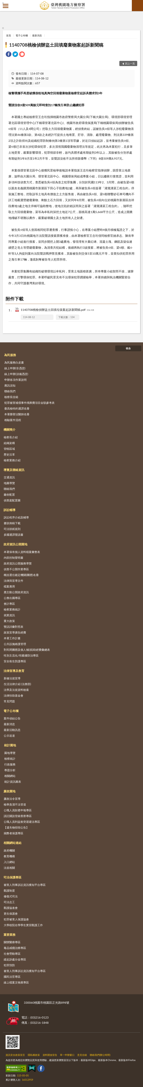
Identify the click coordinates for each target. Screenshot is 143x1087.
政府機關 (9, 850)
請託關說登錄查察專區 (18, 816)
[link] (8, 54)
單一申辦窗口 (67, 1054)
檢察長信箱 (11, 397)
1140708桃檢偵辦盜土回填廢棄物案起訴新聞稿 (56, 45)
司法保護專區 (12, 877)
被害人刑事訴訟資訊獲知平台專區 (25, 884)
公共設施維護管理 (15, 644)
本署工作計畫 (12, 638)
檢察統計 (9, 758)
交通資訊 (9, 477)
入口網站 (9, 862)
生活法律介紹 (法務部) (17, 684)
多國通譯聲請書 (13, 534)
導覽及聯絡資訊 (14, 470)
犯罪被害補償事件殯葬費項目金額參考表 (29, 402)
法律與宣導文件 (13, 580)
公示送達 (9, 735)
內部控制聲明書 (13, 557)
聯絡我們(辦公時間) (100, 1054)
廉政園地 (9, 791)
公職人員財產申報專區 (18, 810)
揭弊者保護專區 (13, 833)
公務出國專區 (12, 598)
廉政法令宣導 (12, 798)
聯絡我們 (9, 391)
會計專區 (9, 603)
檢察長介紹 (11, 437)
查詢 (137, 5)
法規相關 (9, 867)
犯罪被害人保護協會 (16, 919)
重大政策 (9, 621)
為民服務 (10, 355)
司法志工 (9, 902)
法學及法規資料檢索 (16, 689)
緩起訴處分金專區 (15, 959)
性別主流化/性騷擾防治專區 (21, 655)
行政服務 (9, 764)
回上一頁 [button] (130, 63)
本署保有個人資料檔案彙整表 (22, 552)
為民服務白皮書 (14, 362)
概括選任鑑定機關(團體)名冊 (21, 575)
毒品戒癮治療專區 (15, 948)
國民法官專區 (12, 976)
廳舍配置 (9, 494)
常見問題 (9, 701)
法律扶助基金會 (13, 695)
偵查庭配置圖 (12, 500)
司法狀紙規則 (12, 529)
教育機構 (9, 856)
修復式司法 (11, 896)
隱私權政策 (34, 1054)
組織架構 (9, 443)
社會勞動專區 (12, 953)
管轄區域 (9, 448)
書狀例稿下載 (12, 523)
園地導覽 (9, 752)
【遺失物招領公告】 (16, 827)
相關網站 (9, 775)
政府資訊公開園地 (15, 544)
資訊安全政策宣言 (15, 1054)
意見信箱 (82, 1054)
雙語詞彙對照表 (13, 626)
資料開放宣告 (50, 1054)
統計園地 (10, 745)
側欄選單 (5, 6)
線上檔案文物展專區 (16, 982)
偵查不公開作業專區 (16, 569)
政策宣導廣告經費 (15, 632)
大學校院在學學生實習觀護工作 (23, 925)
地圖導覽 (9, 483)
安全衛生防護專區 (15, 661)
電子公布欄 (22, 35)
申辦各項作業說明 (15, 379)
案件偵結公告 (12, 718)
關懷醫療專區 (12, 942)
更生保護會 (11, 913)
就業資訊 (9, 615)
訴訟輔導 (9, 510)
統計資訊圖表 (12, 781)
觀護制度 (9, 890)
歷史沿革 (9, 454)
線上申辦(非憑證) (14, 368)
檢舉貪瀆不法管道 (15, 804)
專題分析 (9, 770)
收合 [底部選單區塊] (128, 348)
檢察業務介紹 (12, 460)
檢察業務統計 (12, 609)
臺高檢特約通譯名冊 (16, 408)
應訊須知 (9, 385)
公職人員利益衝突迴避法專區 (22, 821)
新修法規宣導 (12, 678)
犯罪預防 (9, 965)
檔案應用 (9, 586)
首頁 (8, 35)
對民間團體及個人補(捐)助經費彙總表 (27, 649)
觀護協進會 (11, 907)
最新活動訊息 (12, 729)
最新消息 (37, 35)
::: (3, 2)
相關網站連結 (12, 842)
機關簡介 (9, 429)
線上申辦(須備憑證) (16, 374)
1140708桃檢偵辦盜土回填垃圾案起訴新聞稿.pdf (57, 310)
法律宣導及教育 (14, 670)
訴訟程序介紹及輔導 (16, 517)
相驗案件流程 (12, 420)
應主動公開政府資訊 (16, 592)
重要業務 (9, 934)
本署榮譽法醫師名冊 (16, 414)
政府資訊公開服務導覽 (18, 563)
